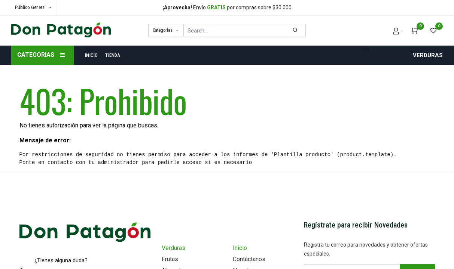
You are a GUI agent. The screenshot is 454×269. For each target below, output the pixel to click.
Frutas (170, 259)
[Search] (295, 30)
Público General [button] (31, 7)
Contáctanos (249, 259)
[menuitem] (93, 55)
